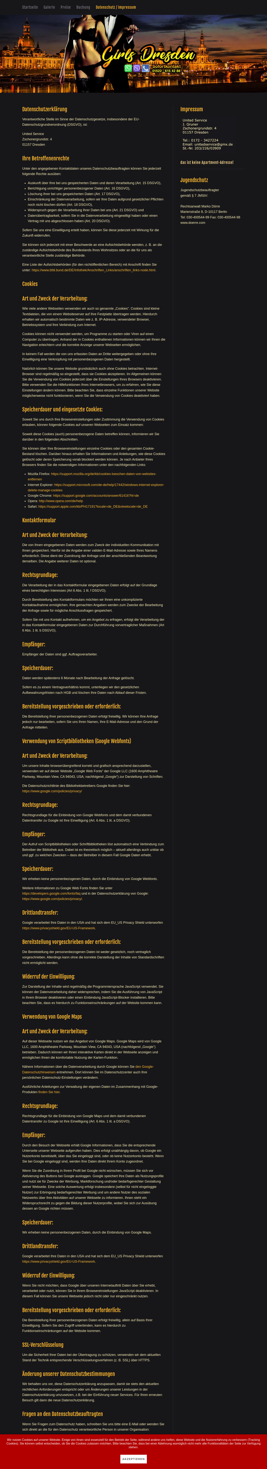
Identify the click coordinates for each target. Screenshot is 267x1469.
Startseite (30, 7)
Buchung (83, 7)
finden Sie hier (48, 1092)
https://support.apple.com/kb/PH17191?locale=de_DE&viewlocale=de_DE (93, 506)
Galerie (49, 7)
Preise (66, 7)
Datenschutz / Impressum (116, 7)
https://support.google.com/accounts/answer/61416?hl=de (96, 495)
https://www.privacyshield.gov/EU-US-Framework (58, 928)
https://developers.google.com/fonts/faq (51, 893)
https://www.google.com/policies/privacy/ (52, 791)
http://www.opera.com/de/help (61, 501)
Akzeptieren (133, 1459)
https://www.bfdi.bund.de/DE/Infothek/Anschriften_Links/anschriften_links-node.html (93, 270)
